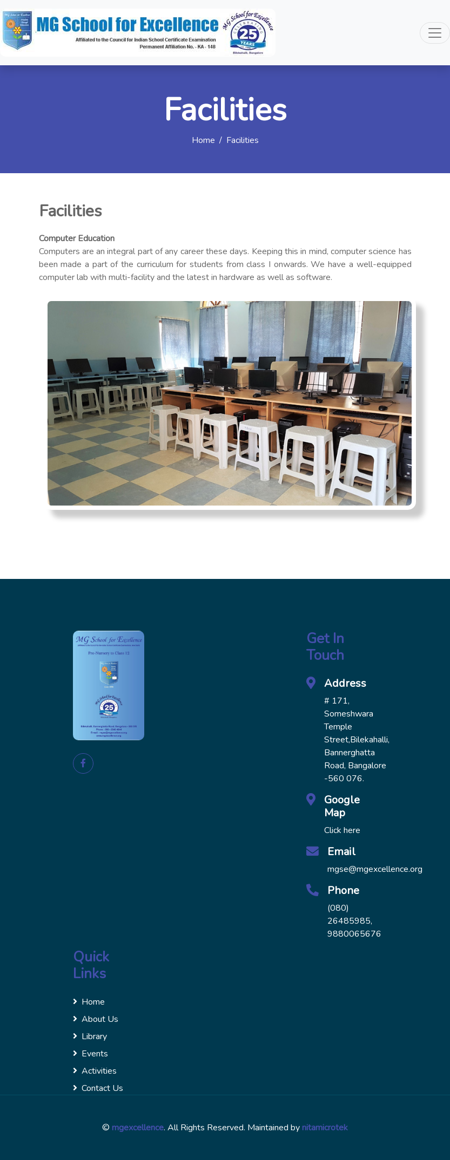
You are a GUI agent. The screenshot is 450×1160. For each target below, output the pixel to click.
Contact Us (98, 1088)
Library (90, 1036)
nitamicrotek (325, 1128)
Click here (342, 830)
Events (90, 1054)
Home (203, 140)
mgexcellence (138, 1128)
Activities (95, 1071)
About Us (95, 1019)
